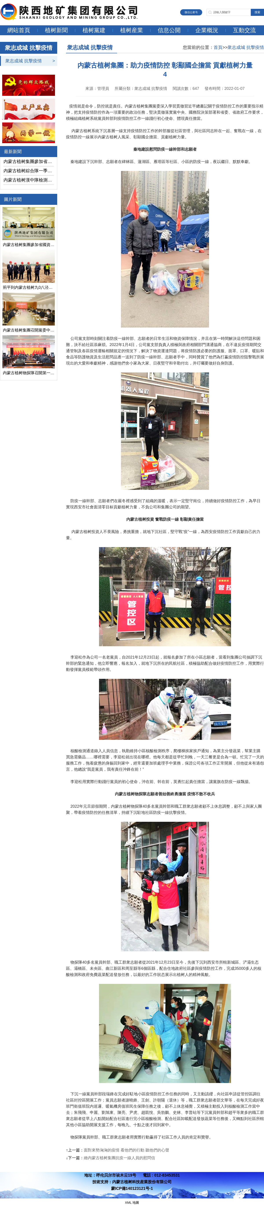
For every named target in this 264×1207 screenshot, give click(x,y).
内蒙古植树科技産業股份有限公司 (142, 1182)
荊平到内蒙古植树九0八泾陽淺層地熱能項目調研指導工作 (28, 287)
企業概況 (206, 30)
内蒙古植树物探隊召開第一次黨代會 (28, 373)
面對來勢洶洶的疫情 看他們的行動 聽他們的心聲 (126, 1150)
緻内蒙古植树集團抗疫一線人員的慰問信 (119, 1158)
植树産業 (131, 30)
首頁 (218, 47)
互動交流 (244, 30)
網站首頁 (18, 30)
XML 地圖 (132, 1202)
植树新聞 (56, 30)
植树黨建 (93, 30)
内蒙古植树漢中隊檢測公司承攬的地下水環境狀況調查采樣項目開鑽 (29, 180)
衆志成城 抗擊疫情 (23, 60)
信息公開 (169, 30)
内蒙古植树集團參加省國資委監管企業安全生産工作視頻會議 (29, 161)
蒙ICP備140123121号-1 (132, 1188)
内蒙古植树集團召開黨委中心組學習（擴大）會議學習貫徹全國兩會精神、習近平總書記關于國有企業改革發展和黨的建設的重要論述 (28, 330)
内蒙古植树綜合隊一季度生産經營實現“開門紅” (29, 170)
